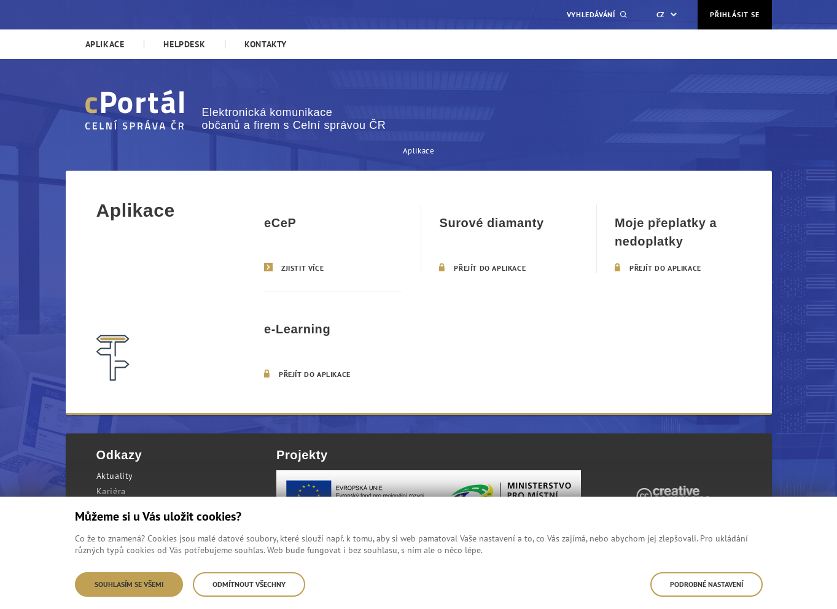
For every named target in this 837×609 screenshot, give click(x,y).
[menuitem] (105, 44)
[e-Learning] (333, 345)
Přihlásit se (735, 14)
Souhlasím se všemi (129, 584)
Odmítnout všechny (249, 584)
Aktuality (114, 475)
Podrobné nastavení (706, 584)
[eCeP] (333, 239)
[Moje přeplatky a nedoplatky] (683, 239)
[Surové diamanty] (508, 239)
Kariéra (111, 491)
